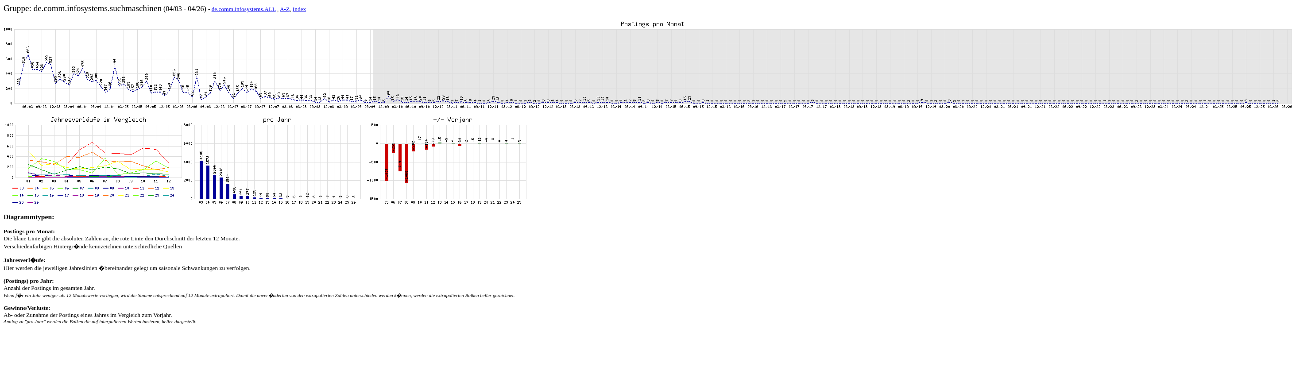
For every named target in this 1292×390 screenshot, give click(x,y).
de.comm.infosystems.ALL (244, 9)
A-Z (285, 9)
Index (299, 9)
